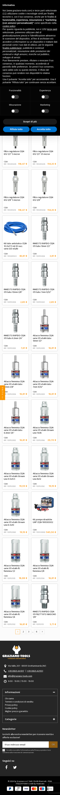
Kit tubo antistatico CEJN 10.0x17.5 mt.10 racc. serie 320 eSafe (15, 246)
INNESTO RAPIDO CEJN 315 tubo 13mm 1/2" (43, 245)
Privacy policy (11, 705)
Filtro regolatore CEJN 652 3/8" (43, 198)
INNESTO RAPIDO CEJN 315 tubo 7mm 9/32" (43, 291)
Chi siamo (9, 698)
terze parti (52, 29)
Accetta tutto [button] (44, 129)
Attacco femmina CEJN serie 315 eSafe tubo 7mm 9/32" (43, 384)
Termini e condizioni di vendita (19, 702)
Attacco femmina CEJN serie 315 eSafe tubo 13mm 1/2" (43, 338)
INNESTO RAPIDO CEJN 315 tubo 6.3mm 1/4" (14, 337)
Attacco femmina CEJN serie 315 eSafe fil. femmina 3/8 (43, 568)
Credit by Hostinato (36, 783)
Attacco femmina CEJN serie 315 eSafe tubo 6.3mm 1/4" (14, 430)
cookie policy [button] (9, 26)
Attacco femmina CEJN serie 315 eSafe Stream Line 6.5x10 (14, 522)
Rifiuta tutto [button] (16, 129)
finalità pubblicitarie (12, 48)
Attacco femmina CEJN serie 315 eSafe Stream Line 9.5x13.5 (14, 476)
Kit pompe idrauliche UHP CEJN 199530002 (43, 521)
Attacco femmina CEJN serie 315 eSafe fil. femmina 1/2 (14, 568)
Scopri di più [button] (30, 121)
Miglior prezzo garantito (16, 711)
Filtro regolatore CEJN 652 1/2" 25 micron (43, 153)
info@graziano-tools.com (20, 676)
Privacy (37, 750)
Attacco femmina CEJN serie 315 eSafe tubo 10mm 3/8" (14, 384)
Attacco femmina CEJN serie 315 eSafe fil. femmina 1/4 (14, 614)
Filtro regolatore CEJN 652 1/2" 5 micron (14, 153)
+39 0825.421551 (35, 671)
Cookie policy (11, 708)
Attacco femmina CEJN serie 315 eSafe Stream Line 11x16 (43, 430)
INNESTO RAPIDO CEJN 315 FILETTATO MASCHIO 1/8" (44, 614)
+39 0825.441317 (16, 671)
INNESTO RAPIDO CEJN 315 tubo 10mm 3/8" (14, 291)
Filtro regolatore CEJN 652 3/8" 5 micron (14, 198)
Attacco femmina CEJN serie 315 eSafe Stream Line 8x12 (43, 476)
